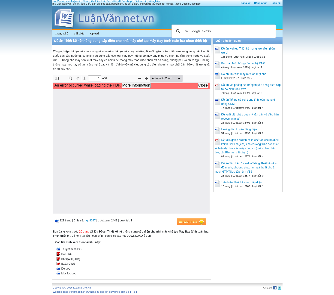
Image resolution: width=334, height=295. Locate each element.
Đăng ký (245, 3)
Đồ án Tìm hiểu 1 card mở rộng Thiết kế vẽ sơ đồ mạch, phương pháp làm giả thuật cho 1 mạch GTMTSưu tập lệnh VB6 (246, 167)
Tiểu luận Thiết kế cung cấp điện (241, 182)
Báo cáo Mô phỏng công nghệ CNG (243, 63)
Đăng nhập (260, 3)
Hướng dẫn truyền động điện (239, 129)
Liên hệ (276, 3)
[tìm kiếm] (223, 31)
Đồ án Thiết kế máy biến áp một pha (243, 74)
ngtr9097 (90, 220)
